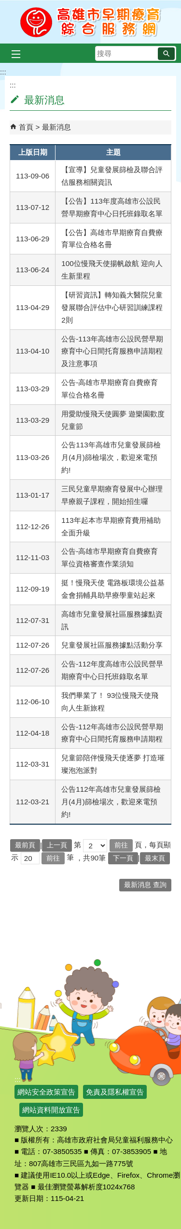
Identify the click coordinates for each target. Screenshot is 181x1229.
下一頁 (123, 858)
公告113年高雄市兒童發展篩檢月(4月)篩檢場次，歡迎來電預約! (110, 457)
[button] (166, 53)
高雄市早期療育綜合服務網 (90, 22)
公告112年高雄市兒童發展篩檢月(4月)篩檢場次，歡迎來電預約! (110, 801)
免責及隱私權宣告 (115, 1092)
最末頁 (155, 858)
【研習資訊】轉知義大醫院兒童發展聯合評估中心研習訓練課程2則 (112, 307)
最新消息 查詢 (145, 884)
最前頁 (25, 845)
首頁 (26, 127)
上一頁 (57, 845)
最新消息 (56, 127)
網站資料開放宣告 (51, 1110)
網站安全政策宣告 (46, 1092)
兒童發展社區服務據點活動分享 (112, 645)
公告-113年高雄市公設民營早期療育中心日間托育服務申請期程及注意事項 (112, 351)
